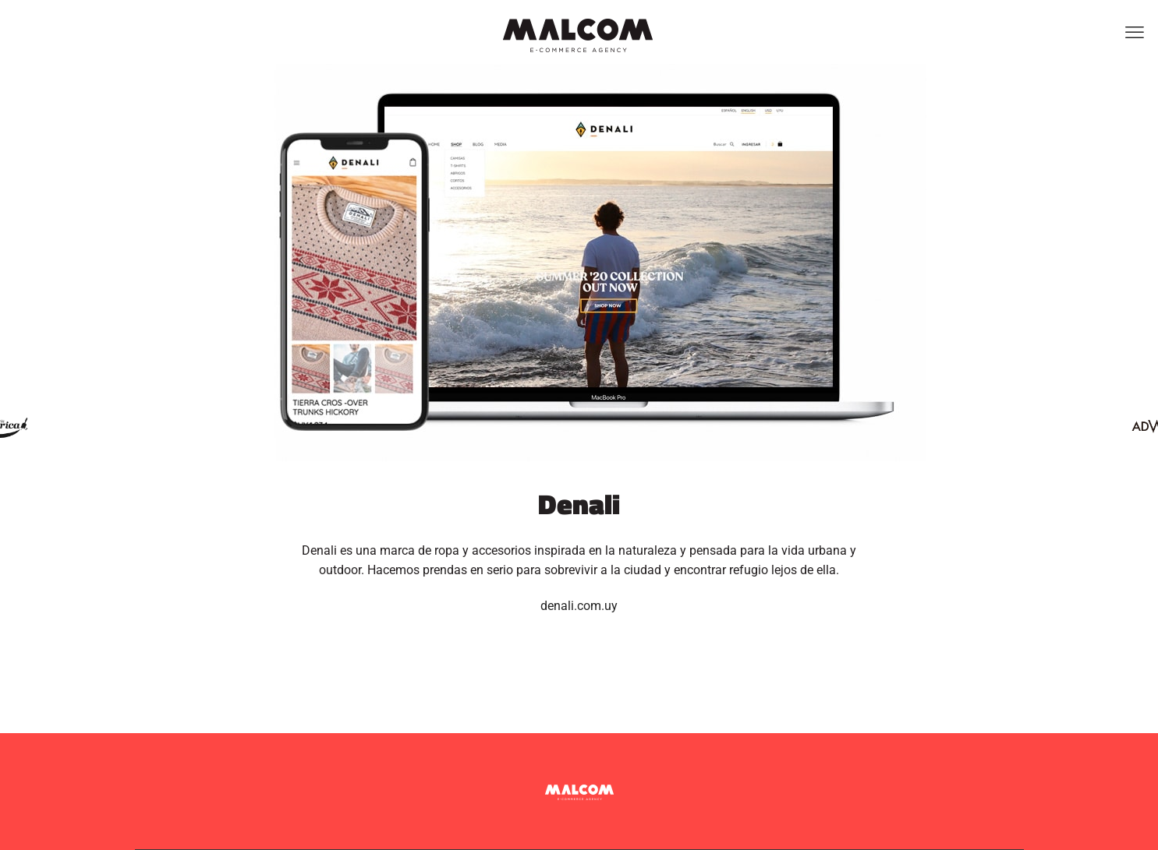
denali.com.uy (579, 605)
